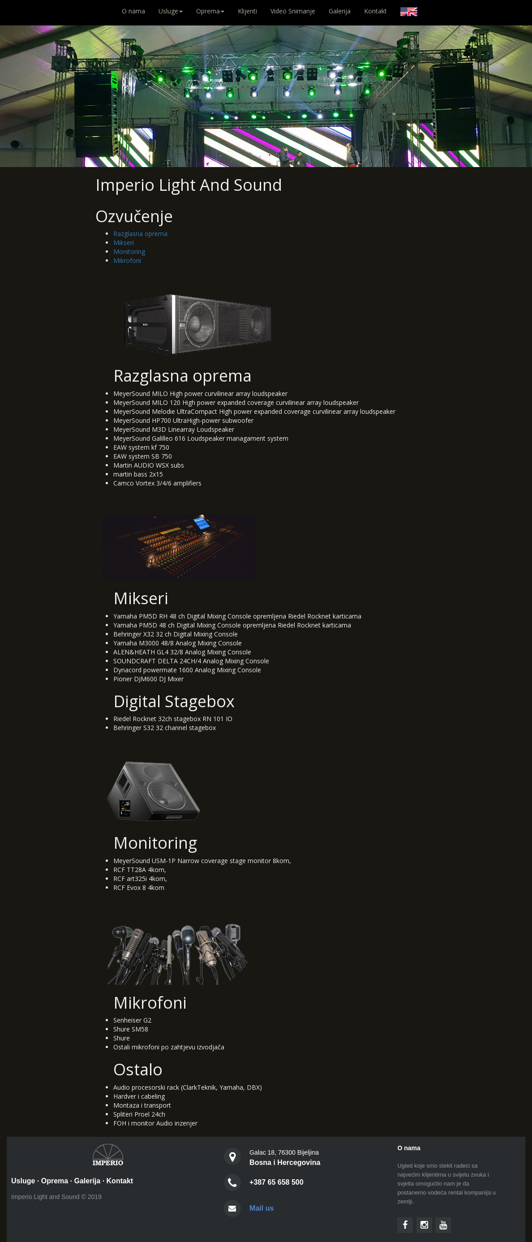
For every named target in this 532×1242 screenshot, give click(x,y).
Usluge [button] (171, 11)
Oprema (54, 1181)
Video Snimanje (292, 11)
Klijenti (247, 11)
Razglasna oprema (140, 233)
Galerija (340, 11)
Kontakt (375, 11)
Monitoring (129, 251)
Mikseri (123, 242)
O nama (137, 10)
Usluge (23, 1181)
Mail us (261, 1208)
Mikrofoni (127, 260)
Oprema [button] (210, 11)
